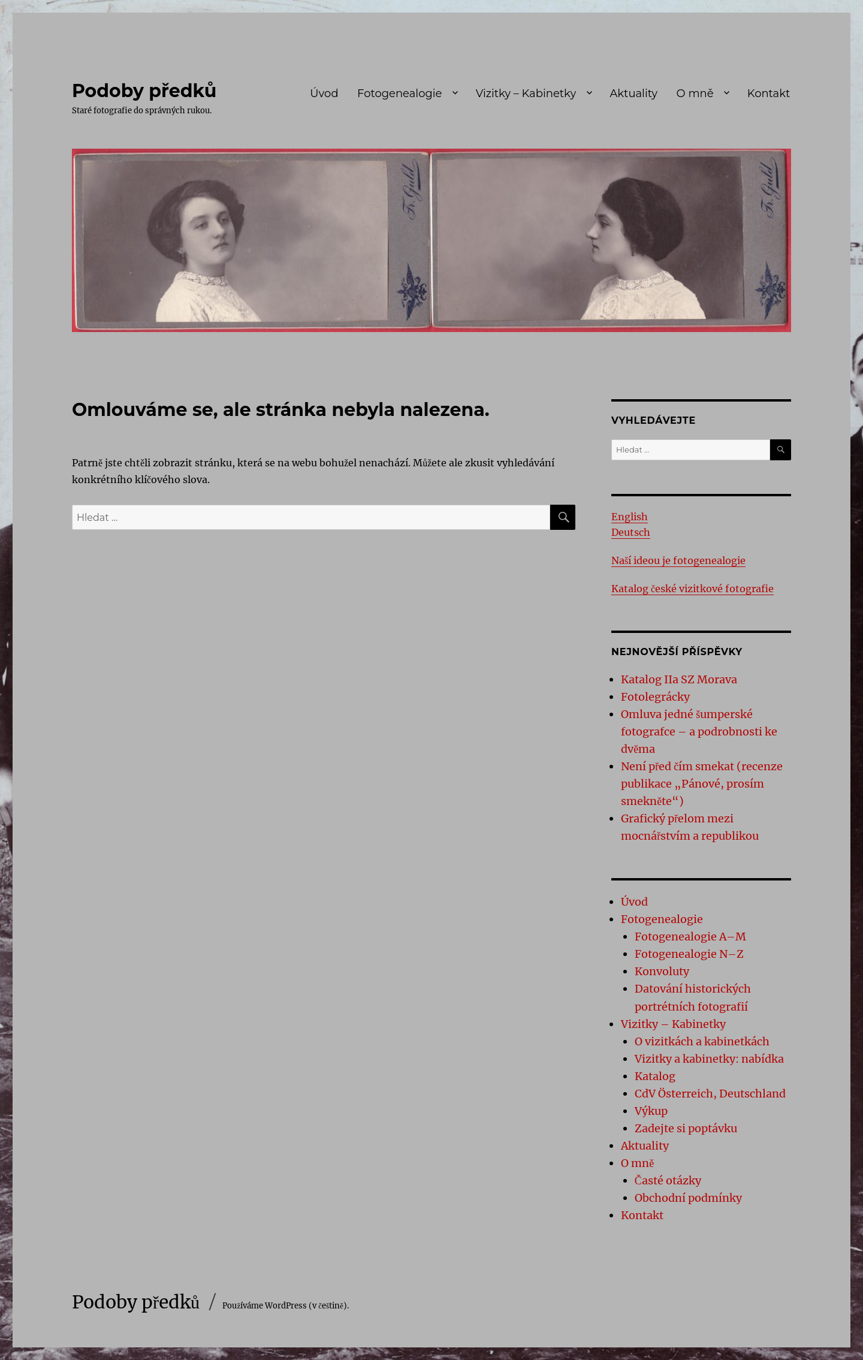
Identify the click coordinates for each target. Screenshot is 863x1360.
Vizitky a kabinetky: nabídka (709, 1059)
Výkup (651, 1111)
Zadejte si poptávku (686, 1128)
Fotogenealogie (399, 93)
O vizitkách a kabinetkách (702, 1041)
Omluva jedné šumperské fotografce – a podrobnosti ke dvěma (699, 731)
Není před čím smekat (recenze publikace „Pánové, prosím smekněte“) (702, 783)
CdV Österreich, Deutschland (710, 1093)
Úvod (324, 93)
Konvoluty (662, 971)
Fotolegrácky (655, 697)
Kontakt (768, 93)
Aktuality (633, 93)
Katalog (655, 1076)
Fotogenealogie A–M (690, 936)
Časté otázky (668, 1180)
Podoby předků (144, 91)
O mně (695, 93)
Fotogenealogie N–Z (689, 954)
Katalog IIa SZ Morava (679, 679)
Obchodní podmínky (688, 1198)
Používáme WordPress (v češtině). (285, 1306)
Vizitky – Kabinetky (526, 93)
